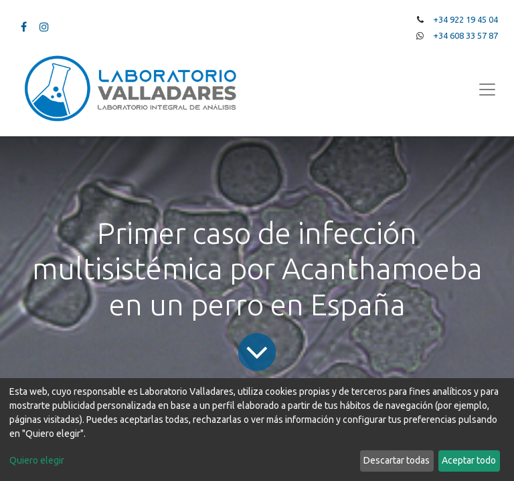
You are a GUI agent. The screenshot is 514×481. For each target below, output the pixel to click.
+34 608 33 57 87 (465, 35)
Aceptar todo (469, 460)
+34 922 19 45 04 (465, 19)
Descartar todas (396, 460)
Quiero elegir (36, 460)
